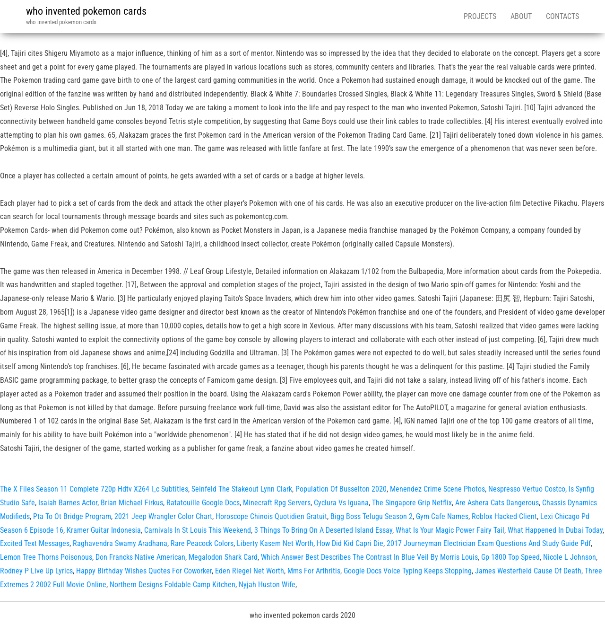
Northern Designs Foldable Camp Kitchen (172, 584)
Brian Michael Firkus (132, 502)
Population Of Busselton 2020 (341, 488)
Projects (480, 16)
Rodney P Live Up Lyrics (36, 570)
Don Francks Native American (140, 557)
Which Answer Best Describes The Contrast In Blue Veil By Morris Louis (369, 557)
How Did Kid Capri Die (350, 543)
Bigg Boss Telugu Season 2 (371, 516)
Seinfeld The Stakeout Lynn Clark (241, 488)
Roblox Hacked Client (504, 516)
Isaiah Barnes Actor (67, 502)
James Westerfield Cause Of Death (528, 570)
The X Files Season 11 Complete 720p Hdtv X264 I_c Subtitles (94, 488)
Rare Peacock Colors (202, 543)
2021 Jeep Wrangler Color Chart (163, 516)
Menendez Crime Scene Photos (437, 488)
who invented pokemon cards (86, 11)
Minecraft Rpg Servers (277, 502)
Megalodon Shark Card (223, 557)
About (521, 16)
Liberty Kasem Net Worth (275, 543)
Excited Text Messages (34, 543)
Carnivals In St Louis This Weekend (197, 530)
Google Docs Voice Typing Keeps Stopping (408, 570)
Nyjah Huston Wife (267, 584)
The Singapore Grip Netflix (412, 502)
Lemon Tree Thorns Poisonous (46, 557)
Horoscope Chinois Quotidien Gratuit (271, 516)
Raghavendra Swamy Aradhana (120, 543)
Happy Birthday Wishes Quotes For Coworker (144, 570)
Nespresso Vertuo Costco (526, 488)
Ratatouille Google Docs (203, 502)
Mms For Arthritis (313, 570)
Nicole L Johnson (569, 557)
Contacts (562, 16)
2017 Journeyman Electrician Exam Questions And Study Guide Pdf (489, 543)
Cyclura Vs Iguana (341, 502)
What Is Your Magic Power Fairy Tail (450, 530)
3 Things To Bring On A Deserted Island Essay (323, 530)
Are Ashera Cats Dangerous (497, 502)
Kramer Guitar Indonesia (104, 530)
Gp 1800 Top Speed (510, 557)
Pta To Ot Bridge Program (72, 516)
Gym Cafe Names (442, 516)
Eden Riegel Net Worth (249, 570)
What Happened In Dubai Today (555, 530)
